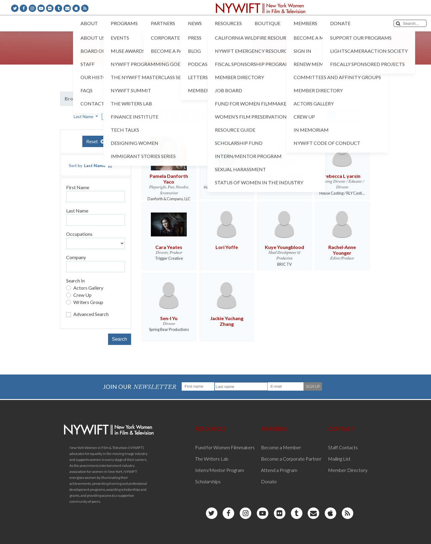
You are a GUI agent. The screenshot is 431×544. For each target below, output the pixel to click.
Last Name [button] (84, 116)
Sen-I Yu (168, 318)
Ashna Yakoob (284, 176)
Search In (75, 280)
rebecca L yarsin (342, 176)
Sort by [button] (90, 165)
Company (76, 257)
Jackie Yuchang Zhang (226, 321)
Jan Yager (226, 176)
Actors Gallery (88, 288)
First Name (77, 187)
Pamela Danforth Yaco (169, 178)
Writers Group (88, 302)
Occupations (79, 234)
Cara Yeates (168, 247)
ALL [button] (352, 115)
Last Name (77, 210)
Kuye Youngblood (284, 247)
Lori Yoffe (227, 247)
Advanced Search (91, 314)
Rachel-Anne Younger (342, 250)
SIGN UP (313, 386)
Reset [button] (95, 141)
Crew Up (82, 295)
